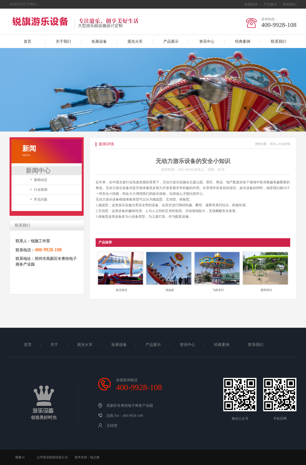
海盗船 (169, 290)
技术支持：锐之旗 (87, 457)
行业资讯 (284, 144)
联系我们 (289, 4)
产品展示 (270, 4)
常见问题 (40, 199)
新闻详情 (106, 144)
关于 (54, 345)
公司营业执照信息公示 (52, 457)
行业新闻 (40, 189)
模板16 (20, 457)
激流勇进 (121, 290)
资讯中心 (206, 41)
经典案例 (242, 41)
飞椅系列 (218, 290)
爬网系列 (266, 290)
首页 (27, 41)
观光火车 (135, 41)
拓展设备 (99, 41)
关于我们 (63, 41)
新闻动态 (40, 180)
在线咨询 (251, 4)
